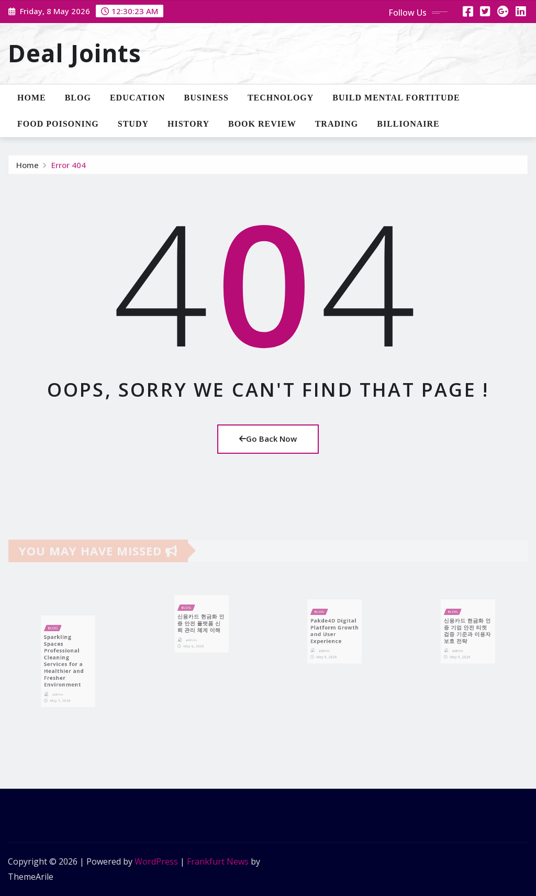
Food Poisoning (58, 123)
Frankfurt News (218, 861)
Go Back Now (268, 438)
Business (206, 97)
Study (133, 123)
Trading (337, 123)
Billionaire (408, 123)
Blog (78, 97)
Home (31, 97)
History (188, 123)
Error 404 (68, 168)
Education (137, 97)
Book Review (262, 123)
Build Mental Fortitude (396, 97)
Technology (281, 97)
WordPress (156, 861)
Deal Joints (74, 53)
